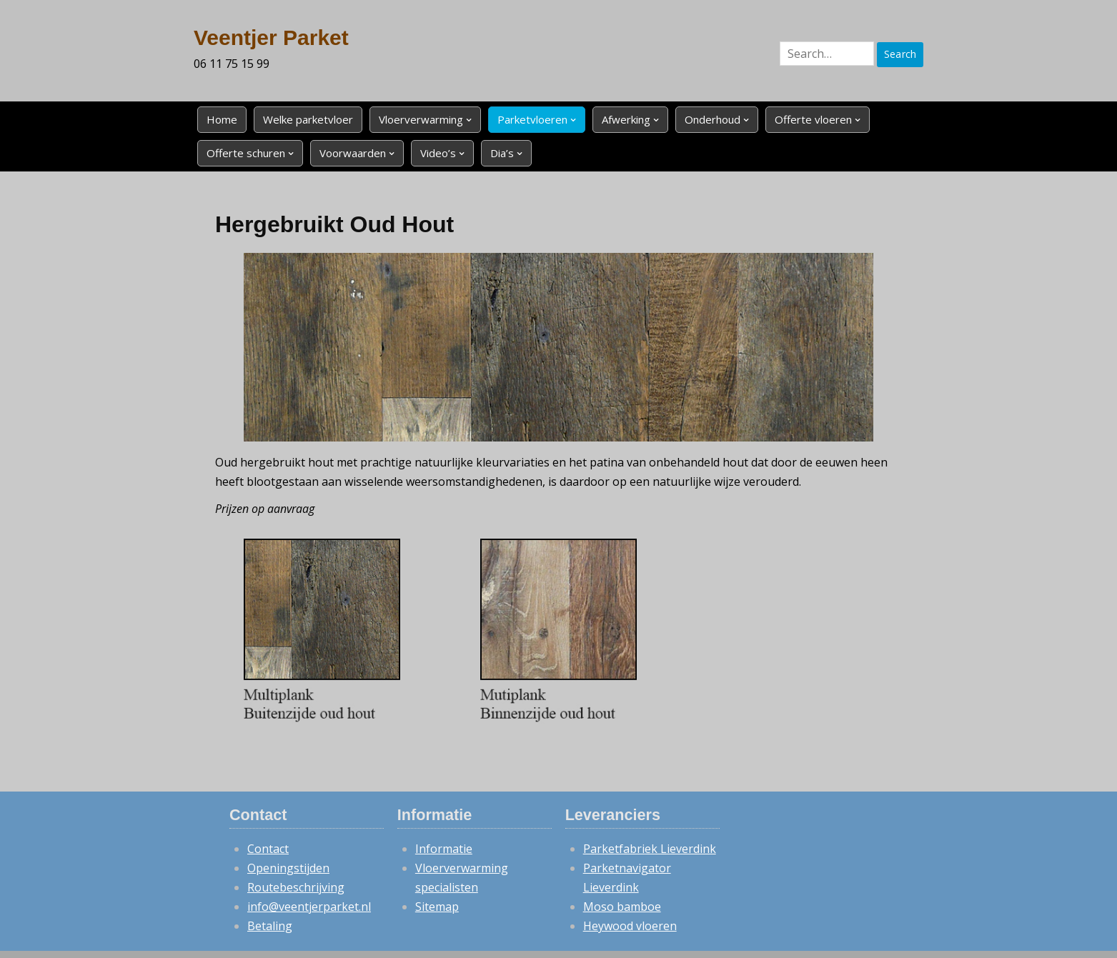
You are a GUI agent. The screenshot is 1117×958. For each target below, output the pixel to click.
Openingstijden (288, 868)
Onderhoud (712, 119)
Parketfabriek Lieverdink (649, 849)
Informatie (443, 849)
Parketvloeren (532, 119)
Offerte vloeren (813, 119)
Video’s (438, 153)
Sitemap (437, 906)
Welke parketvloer (308, 119)
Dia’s (502, 153)
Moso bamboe (622, 906)
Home (222, 119)
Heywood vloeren (630, 926)
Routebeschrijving (295, 887)
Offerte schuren (246, 153)
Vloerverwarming (421, 119)
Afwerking (626, 119)
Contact (268, 849)
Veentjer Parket (271, 37)
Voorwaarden (352, 153)
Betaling (269, 926)
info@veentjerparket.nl (309, 906)
